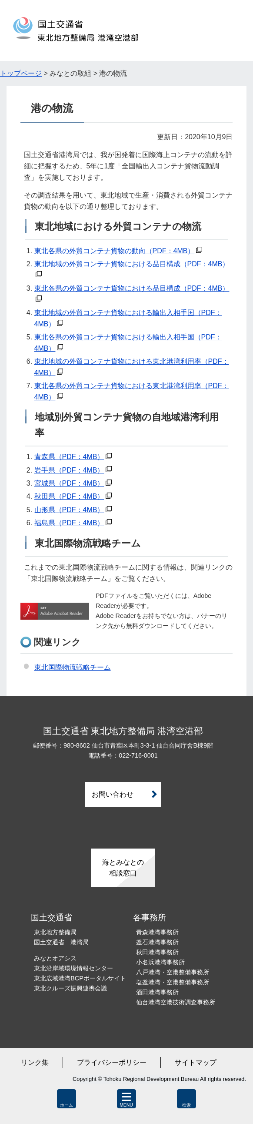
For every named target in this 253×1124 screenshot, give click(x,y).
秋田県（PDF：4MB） (69, 496)
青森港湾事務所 (157, 932)
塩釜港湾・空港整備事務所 (172, 982)
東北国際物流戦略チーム (72, 667)
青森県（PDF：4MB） (69, 456)
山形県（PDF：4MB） (69, 509)
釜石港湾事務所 (157, 942)
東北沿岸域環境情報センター (73, 968)
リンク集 (35, 1062)
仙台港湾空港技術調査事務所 (175, 1002)
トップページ (21, 73)
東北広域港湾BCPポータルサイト (80, 978)
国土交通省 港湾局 (61, 942)
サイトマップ (195, 1062)
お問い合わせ (112, 794)
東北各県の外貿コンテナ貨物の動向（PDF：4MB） (114, 251)
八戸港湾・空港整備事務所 (172, 972)
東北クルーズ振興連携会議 (70, 988)
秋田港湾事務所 (157, 952)
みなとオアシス (55, 958)
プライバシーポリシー (111, 1062)
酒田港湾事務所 (157, 992)
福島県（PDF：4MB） (69, 523)
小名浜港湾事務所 (160, 962)
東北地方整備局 (55, 932)
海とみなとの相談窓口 (123, 868)
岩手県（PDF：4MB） (69, 470)
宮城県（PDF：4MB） (69, 483)
